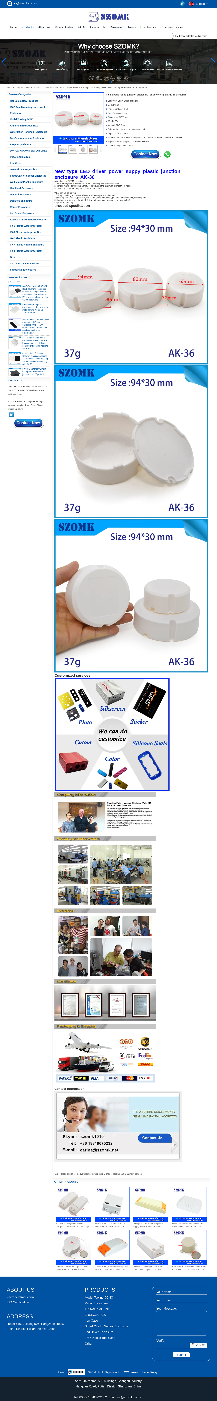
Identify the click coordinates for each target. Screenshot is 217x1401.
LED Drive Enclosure (70, 88)
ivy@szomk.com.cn (25, 3)
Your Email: (164, 1300)
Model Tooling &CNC (21, 119)
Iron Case (15, 163)
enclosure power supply (93, 1174)
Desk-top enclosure (21, 200)
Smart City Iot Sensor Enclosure (28, 175)
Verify (160, 1340)
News (132, 27)
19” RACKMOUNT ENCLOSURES (28, 150)
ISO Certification (18, 1302)
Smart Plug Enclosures (23, 269)
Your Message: (166, 1308)
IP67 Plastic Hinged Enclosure (27, 244)
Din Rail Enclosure (20, 194)
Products (28, 27)
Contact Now (29, 423)
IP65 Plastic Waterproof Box (26, 225)
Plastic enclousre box (70, 1174)
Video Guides (64, 27)
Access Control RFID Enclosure (28, 219)
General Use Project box (23, 169)
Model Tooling (113, 1174)
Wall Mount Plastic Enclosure (26, 182)
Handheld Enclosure (21, 188)
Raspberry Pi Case (20, 144)
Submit (181, 1354)
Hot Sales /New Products (24, 101)
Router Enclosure (20, 207)
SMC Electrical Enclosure (24, 263)
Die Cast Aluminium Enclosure (27, 138)
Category (19, 88)
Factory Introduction (20, 1297)
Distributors (148, 27)
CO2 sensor (131, 1372)
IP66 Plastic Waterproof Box (26, 232)
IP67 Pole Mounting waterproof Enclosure (27, 110)
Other (27, 88)
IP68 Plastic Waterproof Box (26, 251)
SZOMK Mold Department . (104, 1372)
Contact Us (97, 27)
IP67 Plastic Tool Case (22, 238)
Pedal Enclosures (20, 157)
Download (116, 27)
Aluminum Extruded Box (24, 125)
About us (44, 27)
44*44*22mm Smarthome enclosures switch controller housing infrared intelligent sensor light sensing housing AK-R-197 (35, 344)
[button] (103, 82)
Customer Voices (171, 27)
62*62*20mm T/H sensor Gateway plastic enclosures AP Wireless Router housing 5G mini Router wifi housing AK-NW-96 (35, 360)
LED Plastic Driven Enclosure (46, 88)
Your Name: (164, 1292)
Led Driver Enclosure (22, 213)
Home (13, 27)
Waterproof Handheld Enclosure (28, 132)
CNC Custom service (132, 1174)
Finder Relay (149, 1372)
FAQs (81, 27)
